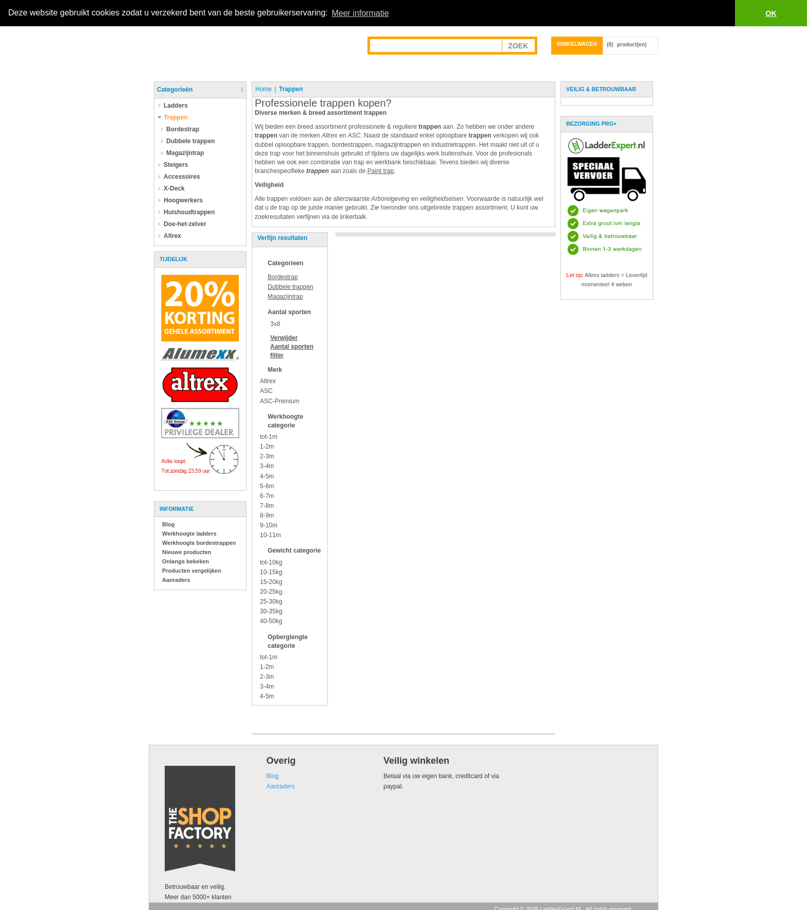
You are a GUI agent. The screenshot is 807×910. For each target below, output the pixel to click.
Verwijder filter (291, 346)
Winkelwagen (577, 44)
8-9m (267, 515)
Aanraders (176, 580)
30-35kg (271, 611)
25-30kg (271, 601)
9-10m (268, 525)
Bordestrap (283, 277)
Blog (168, 524)
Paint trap (380, 171)
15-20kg (271, 582)
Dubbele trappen (290, 286)
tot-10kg (271, 561)
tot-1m (268, 436)
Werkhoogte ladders (189, 533)
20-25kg (271, 591)
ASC (266, 390)
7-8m (267, 505)
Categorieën (174, 89)
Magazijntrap (285, 296)
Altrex (268, 381)
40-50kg (271, 621)
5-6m (267, 486)
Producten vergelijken (191, 571)
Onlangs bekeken (185, 561)
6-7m (267, 496)
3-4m (267, 466)
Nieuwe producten (186, 552)
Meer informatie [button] (360, 13)
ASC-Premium (280, 400)
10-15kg (271, 572)
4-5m (267, 475)
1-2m (267, 446)
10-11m (270, 535)
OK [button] (771, 13)
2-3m (267, 456)
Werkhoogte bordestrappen (199, 543)
